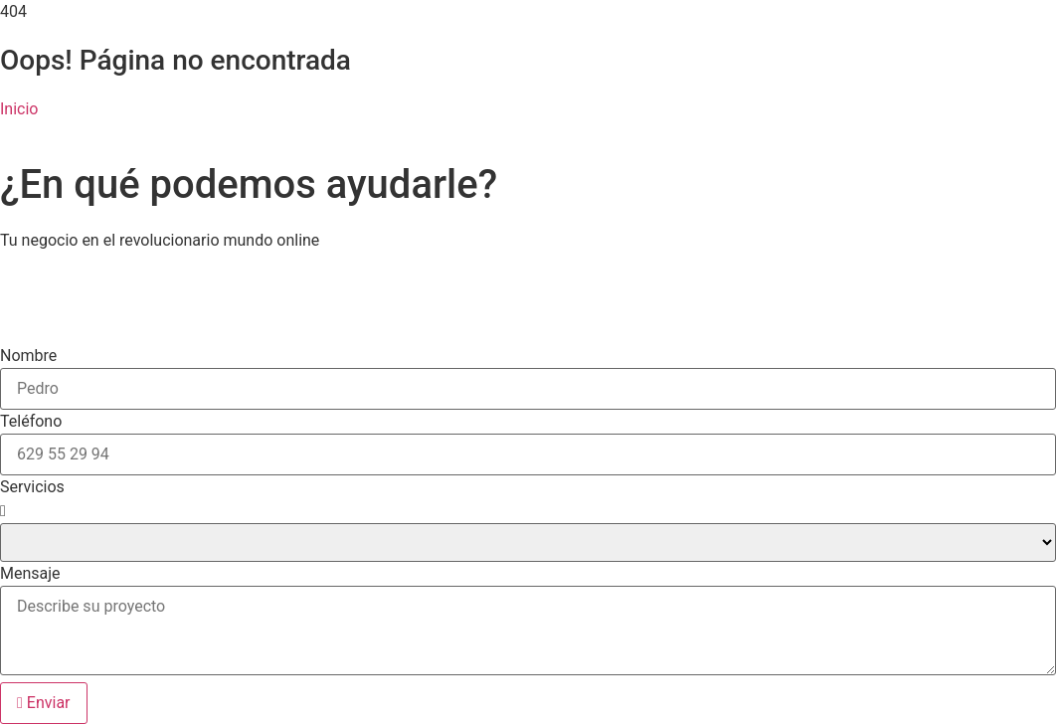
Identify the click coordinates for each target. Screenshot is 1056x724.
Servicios (32, 487)
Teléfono (31, 422)
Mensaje (30, 574)
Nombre (28, 356)
